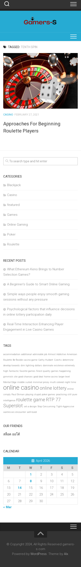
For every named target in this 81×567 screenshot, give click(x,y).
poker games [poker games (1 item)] (48, 394)
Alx (66, 554)
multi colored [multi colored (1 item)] (57, 382)
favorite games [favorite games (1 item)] (27, 371)
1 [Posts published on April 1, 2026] (31, 474)
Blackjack (14, 185)
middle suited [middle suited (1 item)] (24, 382)
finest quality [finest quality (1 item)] (43, 371)
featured (13, 205)
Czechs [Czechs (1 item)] (58, 360)
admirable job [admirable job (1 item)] (40, 354)
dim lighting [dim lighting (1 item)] (27, 365)
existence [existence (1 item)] (59, 365)
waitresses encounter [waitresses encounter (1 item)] (14, 412)
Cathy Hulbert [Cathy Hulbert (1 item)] (45, 360)
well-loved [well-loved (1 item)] (32, 412)
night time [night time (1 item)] (70, 382)
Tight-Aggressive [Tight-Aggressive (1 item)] (65, 406)
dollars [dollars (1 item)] (38, 365)
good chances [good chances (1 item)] (25, 376)
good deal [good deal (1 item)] (38, 376)
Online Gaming (17, 224)
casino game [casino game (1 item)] (30, 360)
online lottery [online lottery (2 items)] (53, 388)
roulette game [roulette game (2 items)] (30, 399)
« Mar (7, 507)
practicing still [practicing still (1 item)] (63, 394)
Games (12, 215)
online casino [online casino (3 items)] (21, 387)
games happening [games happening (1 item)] (61, 371)
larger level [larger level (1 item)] (64, 376)
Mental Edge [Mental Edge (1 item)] (9, 382)
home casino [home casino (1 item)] (51, 376)
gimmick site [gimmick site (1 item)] (10, 376)
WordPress (38, 554)
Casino (8, 114)
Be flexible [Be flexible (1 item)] (18, 360)
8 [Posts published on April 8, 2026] (31, 481)
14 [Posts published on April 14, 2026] (20, 488)
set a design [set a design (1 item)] (30, 406)
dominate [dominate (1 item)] (48, 365)
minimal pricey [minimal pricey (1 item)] (41, 382)
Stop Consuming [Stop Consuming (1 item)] (46, 406)
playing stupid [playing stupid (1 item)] (33, 394)
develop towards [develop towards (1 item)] (11, 365)
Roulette (13, 244)
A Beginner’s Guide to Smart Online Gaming (38, 284)
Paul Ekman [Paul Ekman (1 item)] (18, 394)
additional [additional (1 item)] (26, 354)
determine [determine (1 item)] (68, 360)
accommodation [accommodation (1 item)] (11, 354)
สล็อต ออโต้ (11, 434)
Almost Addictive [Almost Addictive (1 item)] (57, 354)
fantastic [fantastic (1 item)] (14, 371)
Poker (11, 234)
